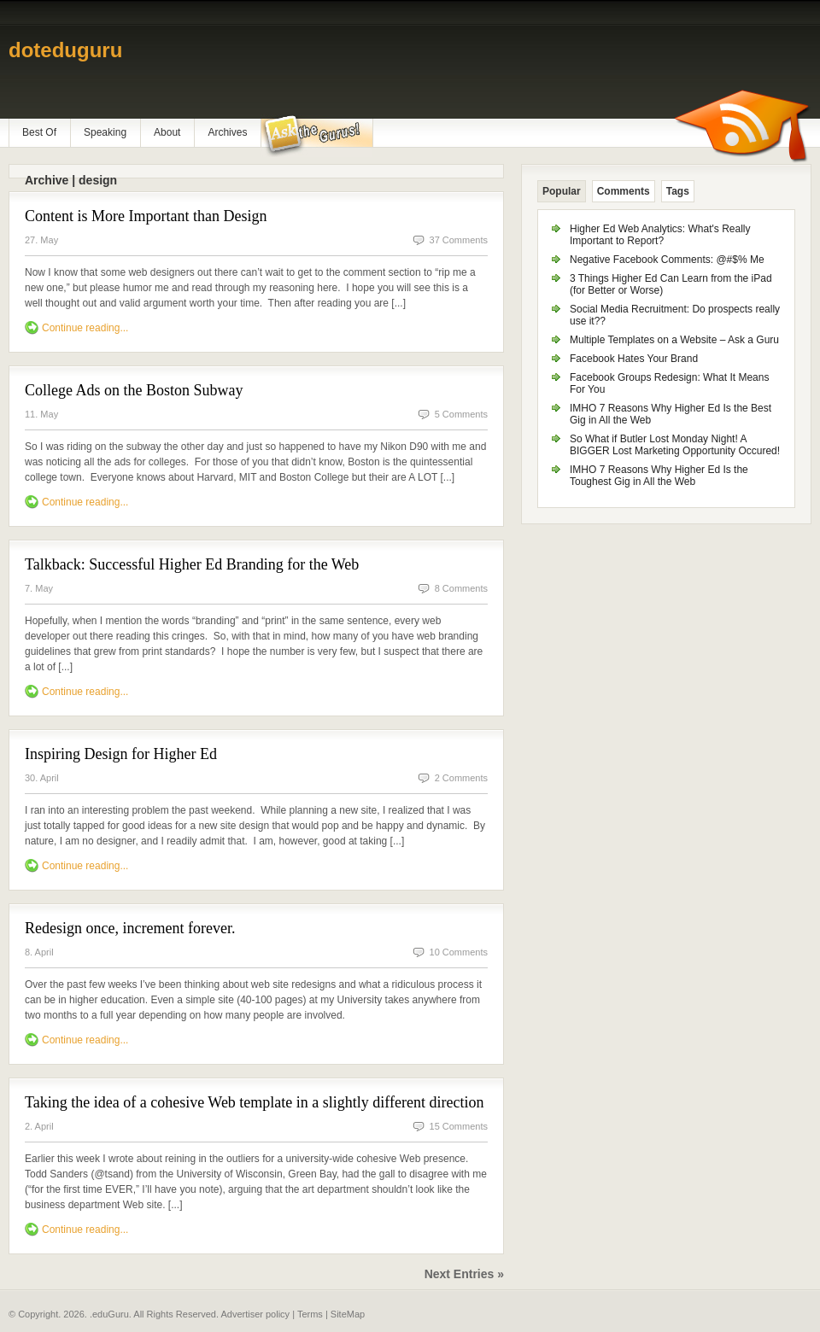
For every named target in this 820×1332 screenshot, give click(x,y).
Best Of (39, 132)
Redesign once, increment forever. (130, 928)
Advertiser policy (255, 1314)
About (167, 132)
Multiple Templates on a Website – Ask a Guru (674, 340)
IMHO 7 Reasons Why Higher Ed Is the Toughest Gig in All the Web (659, 476)
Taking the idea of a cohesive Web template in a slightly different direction (254, 1102)
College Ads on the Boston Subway (134, 390)
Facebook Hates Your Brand (634, 359)
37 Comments (459, 240)
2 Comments (461, 778)
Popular (561, 191)
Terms (310, 1314)
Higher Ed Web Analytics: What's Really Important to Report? (660, 235)
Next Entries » (464, 1274)
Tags (677, 191)
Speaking (105, 132)
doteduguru (65, 49)
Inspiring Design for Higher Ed (121, 753)
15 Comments (459, 1126)
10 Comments (459, 952)
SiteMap (348, 1314)
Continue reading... (85, 328)
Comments (623, 191)
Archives (227, 132)
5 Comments (461, 414)
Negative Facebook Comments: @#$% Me (667, 260)
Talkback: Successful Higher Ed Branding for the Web (192, 564)
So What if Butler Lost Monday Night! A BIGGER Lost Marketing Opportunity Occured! (675, 445)
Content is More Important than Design (145, 216)
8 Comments (461, 588)
